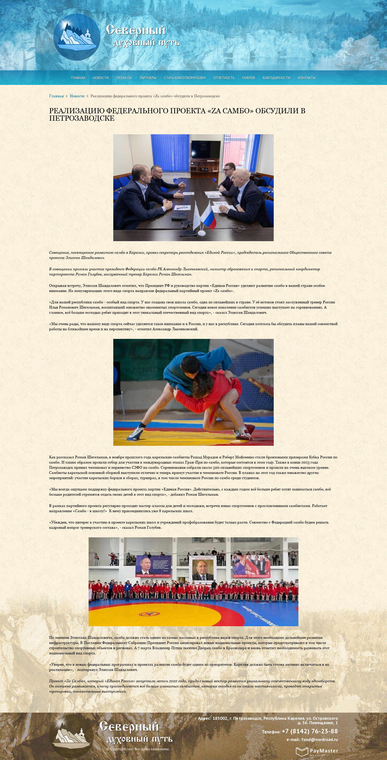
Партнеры (147, 78)
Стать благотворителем (185, 78)
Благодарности (276, 78)
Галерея (248, 78)
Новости (101, 78)
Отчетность (223, 78)
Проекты (124, 78)
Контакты (306, 78)
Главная (78, 78)
